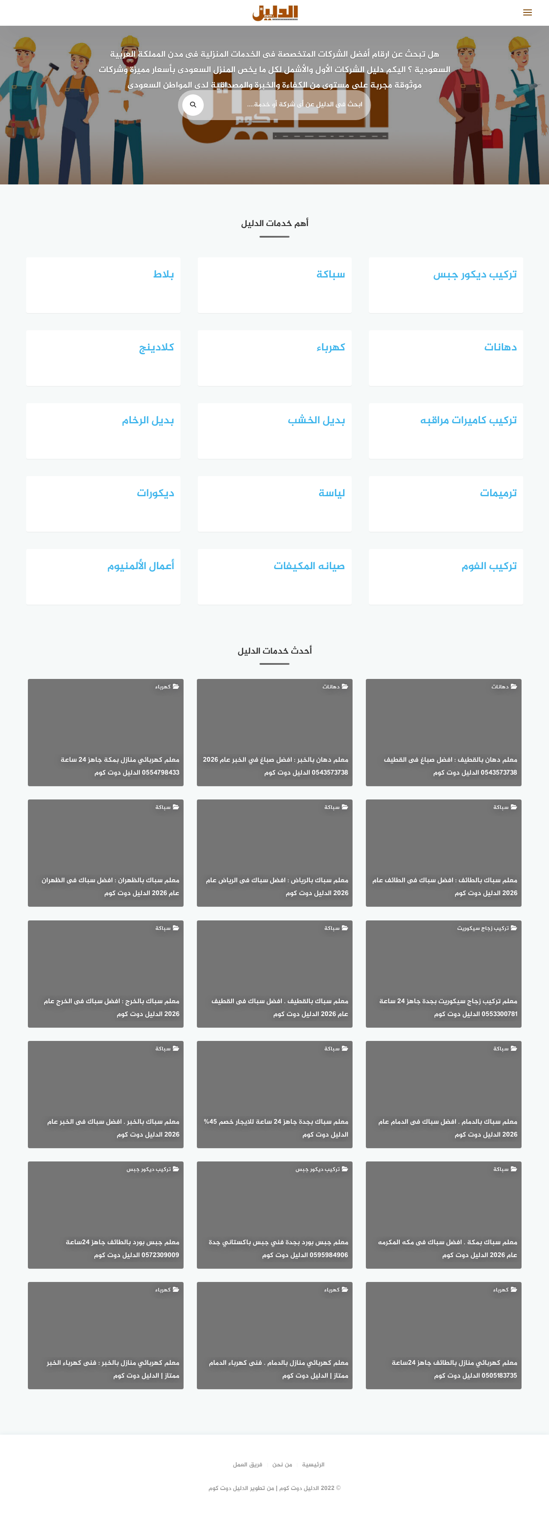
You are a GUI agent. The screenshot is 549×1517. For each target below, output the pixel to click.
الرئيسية (313, 1465)
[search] (193, 105)
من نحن (282, 1465)
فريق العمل (247, 1465)
